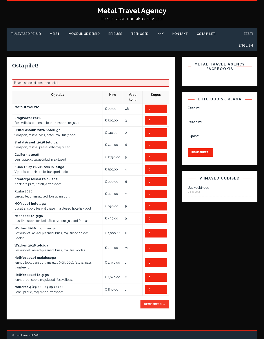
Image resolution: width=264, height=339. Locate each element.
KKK (160, 34)
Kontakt (180, 34)
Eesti (248, 34)
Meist (55, 34)
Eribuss (115, 34)
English (246, 45)
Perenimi (195, 122)
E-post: (193, 136)
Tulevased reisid (26, 34)
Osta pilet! (207, 34)
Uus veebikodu (198, 187)
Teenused (140, 34)
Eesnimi (194, 108)
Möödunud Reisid (84, 34)
